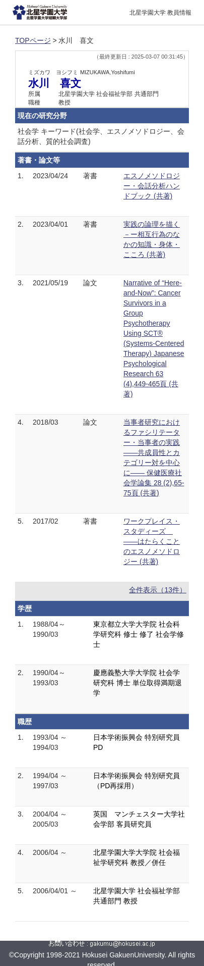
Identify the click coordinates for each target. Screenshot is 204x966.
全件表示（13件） (157, 590)
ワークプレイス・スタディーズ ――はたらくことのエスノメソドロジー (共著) (151, 541)
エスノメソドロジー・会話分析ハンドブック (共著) (151, 186)
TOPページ (33, 40)
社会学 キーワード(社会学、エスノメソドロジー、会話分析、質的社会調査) (101, 136)
